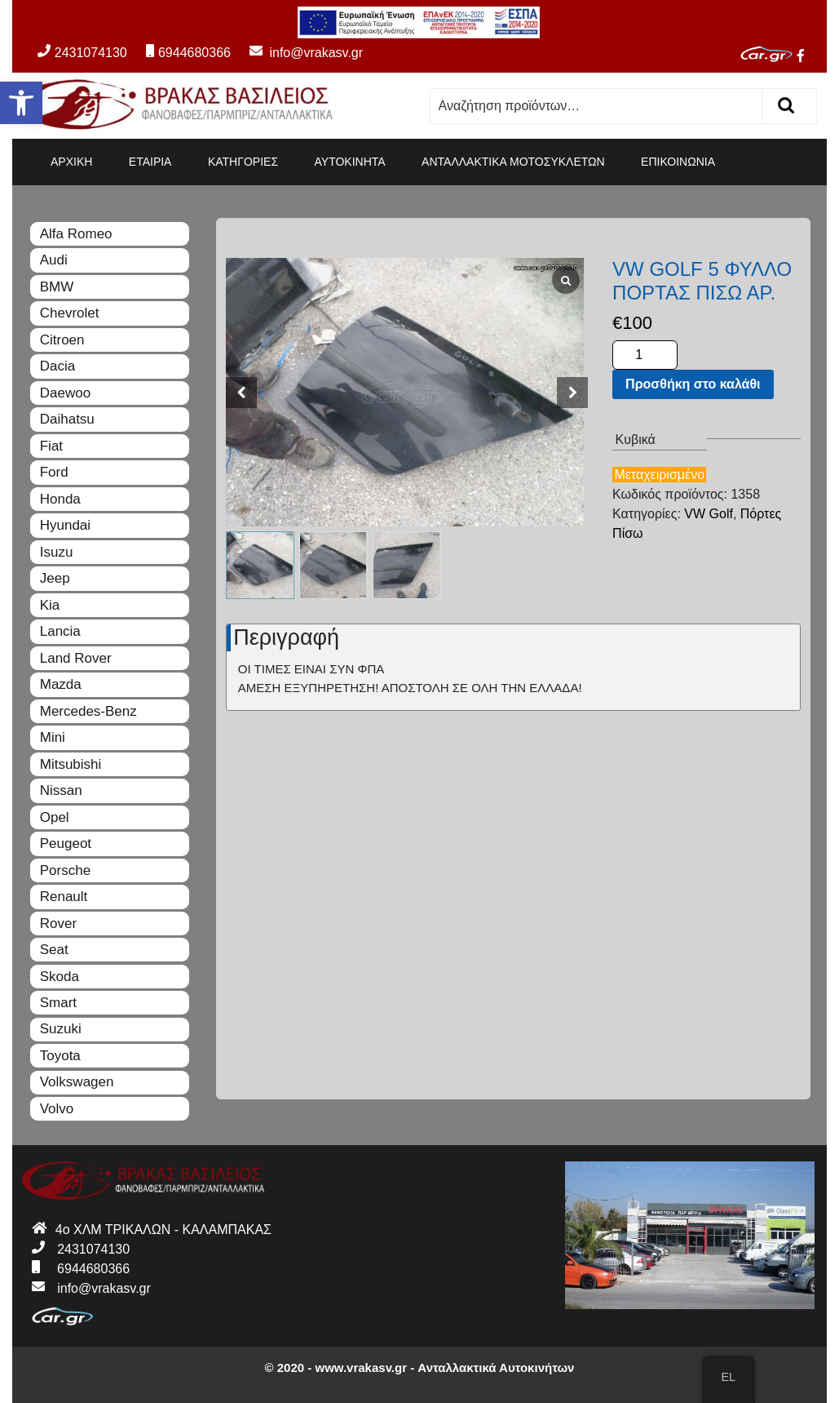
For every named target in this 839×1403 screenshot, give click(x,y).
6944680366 (188, 53)
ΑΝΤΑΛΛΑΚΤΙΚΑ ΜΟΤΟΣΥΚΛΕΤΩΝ (513, 161)
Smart (58, 1002)
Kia (50, 605)
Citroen (62, 340)
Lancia (60, 631)
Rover (58, 923)
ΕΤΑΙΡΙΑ (150, 161)
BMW (57, 287)
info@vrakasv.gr (298, 53)
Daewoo (65, 393)
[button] (21, 103)
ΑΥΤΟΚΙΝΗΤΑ (350, 161)
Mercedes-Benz (88, 711)
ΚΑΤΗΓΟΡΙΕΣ (243, 161)
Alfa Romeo (76, 234)
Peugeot (65, 843)
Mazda (61, 684)
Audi (54, 260)
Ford (54, 472)
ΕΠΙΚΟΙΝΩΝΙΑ (678, 161)
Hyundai (65, 525)
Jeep (55, 578)
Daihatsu (67, 419)
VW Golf (708, 514)
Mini (52, 737)
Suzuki (61, 1029)
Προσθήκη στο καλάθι (692, 384)
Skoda (59, 976)
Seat (54, 949)
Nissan (61, 790)
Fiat (51, 446)
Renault (64, 896)
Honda (60, 499)
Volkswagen (77, 1082)
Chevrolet (69, 313)
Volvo (57, 1109)
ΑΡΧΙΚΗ (71, 161)
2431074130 (82, 53)
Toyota (60, 1055)
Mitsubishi (71, 764)
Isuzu (56, 552)
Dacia (57, 366)
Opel (54, 817)
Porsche (65, 870)
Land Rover (76, 658)
